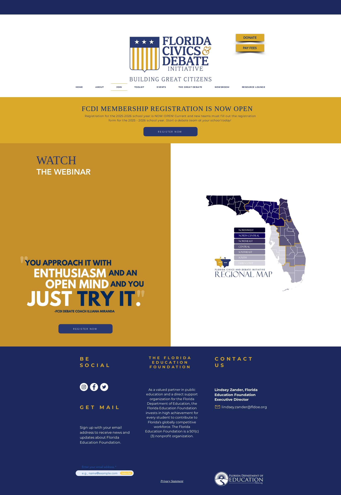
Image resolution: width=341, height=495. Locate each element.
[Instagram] (84, 387)
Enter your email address (98, 466)
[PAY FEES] (250, 48)
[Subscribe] (126, 473)
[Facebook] (94, 387)
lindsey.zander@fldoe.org (244, 407)
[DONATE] (250, 37)
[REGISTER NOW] (170, 131)
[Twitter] (104, 387)
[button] (161, 87)
